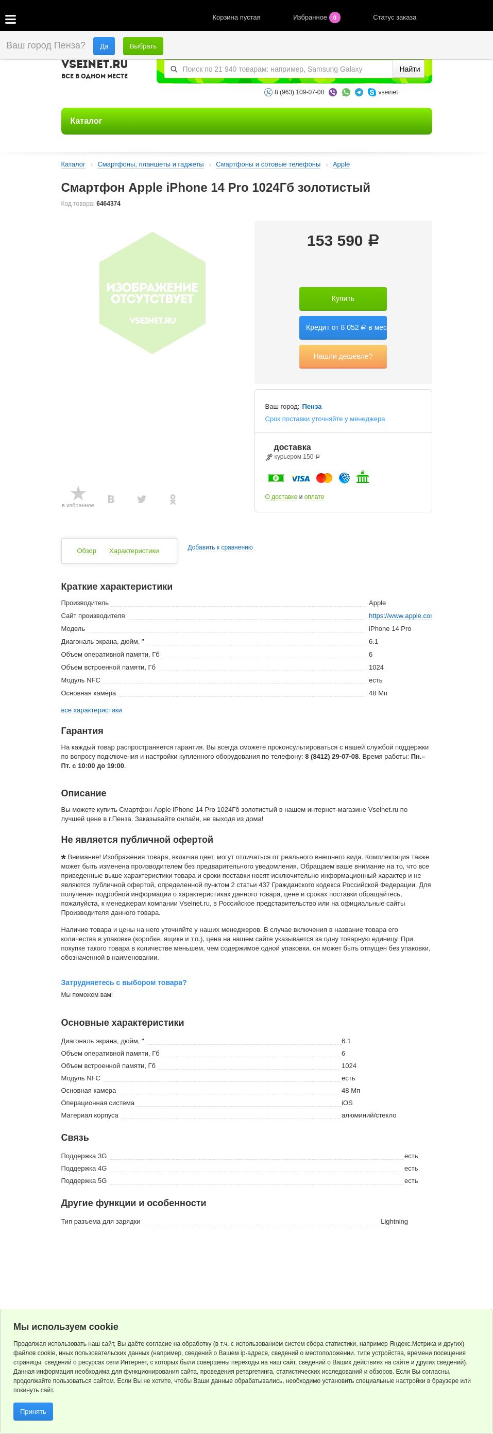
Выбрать (143, 46)
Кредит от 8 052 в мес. (346, 327)
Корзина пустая (238, 17)
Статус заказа (394, 17)
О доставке (281, 497)
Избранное (317, 17)
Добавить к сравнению (220, 547)
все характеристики (91, 710)
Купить (343, 298)
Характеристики (134, 551)
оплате (314, 497)
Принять (33, 1411)
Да (104, 46)
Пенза (312, 406)
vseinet (388, 92)
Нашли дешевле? (343, 356)
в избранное (78, 505)
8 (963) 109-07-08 (299, 92)
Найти (410, 69)
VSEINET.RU (94, 70)
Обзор (87, 551)
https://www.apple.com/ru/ (407, 616)
